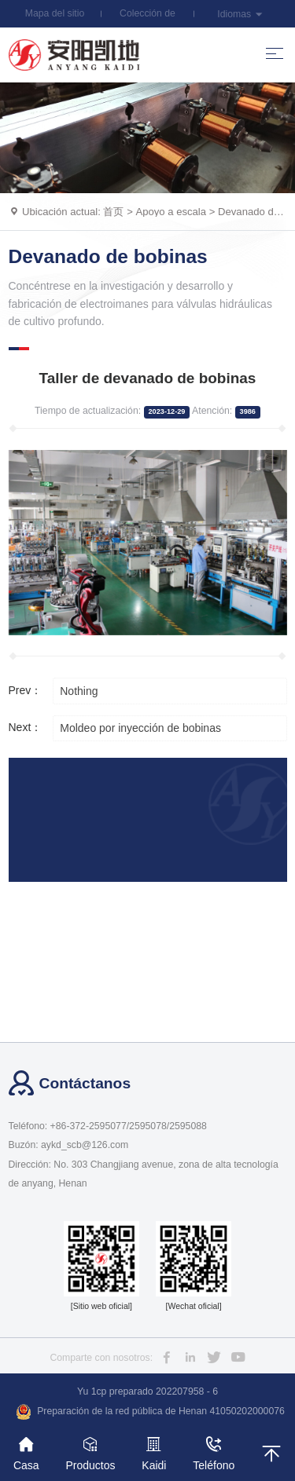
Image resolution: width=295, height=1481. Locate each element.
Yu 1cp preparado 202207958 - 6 (147, 1391)
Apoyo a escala (170, 212)
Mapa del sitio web (55, 17)
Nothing (79, 691)
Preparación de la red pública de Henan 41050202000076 (150, 1412)
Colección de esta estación (147, 17)
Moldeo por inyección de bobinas (140, 728)
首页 (113, 212)
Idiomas (240, 14)
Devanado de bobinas (108, 256)
